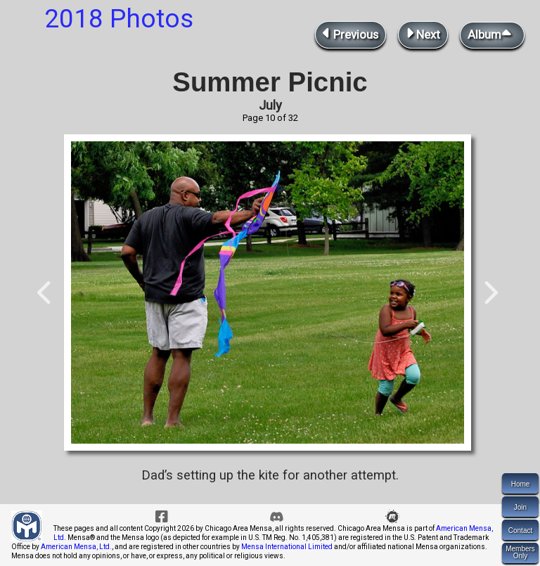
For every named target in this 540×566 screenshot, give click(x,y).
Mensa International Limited (287, 547)
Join (520, 507)
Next (423, 33)
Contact (520, 530)
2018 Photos (118, 19)
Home (520, 484)
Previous (350, 33)
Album (492, 33)
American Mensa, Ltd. (76, 547)
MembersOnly (520, 552)
